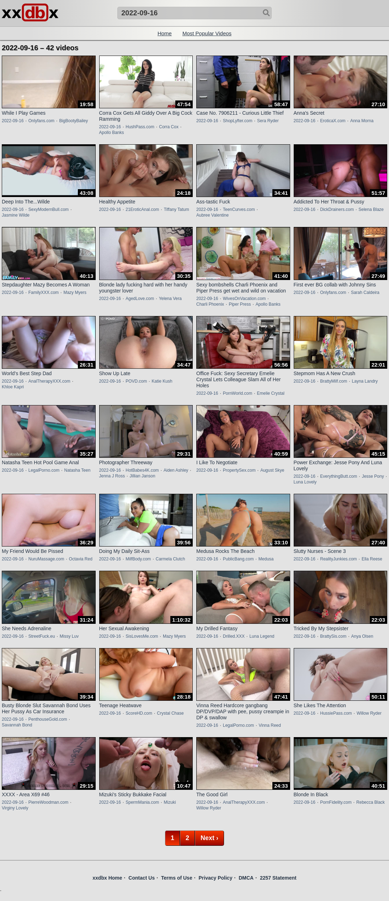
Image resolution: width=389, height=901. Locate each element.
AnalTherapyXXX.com (49, 381)
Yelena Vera (170, 298)
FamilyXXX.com (43, 292)
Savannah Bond (17, 725)
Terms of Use (176, 878)
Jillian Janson (142, 475)
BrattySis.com (333, 636)
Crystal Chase (170, 713)
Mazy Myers (74, 292)
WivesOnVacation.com (244, 298)
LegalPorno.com (43, 470)
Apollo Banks (111, 132)
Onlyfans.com (41, 120)
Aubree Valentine (212, 215)
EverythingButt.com (338, 476)
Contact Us (141, 878)
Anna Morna (361, 120)
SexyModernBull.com (48, 209)
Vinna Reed (270, 725)
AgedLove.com (140, 298)
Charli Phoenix (210, 304)
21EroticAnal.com (142, 209)
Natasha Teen (77, 470)
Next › (209, 838)
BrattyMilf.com (333, 381)
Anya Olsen (362, 636)
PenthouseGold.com (47, 719)
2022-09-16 (12, 120)
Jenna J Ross (112, 475)
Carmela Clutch (170, 558)
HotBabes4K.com (142, 470)
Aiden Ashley (176, 470)
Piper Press (240, 304)
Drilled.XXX (234, 636)
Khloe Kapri (13, 386)
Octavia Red (80, 558)
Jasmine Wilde (16, 215)
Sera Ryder (268, 120)
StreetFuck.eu (41, 636)
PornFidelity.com (335, 802)
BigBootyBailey (73, 120)
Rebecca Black (370, 802)
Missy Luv (69, 636)
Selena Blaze (371, 209)
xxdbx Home (107, 878)
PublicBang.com (238, 558)
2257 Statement (278, 878)
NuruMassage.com (46, 558)
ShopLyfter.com (237, 120)
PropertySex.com (239, 470)
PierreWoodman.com (48, 802)
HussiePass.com (336, 713)
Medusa (266, 558)
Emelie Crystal (270, 393)
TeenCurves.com (239, 209)
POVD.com (136, 381)
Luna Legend (261, 636)
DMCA (246, 878)
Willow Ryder (369, 713)
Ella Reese (372, 558)
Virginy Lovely (15, 808)
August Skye (272, 470)
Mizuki (170, 802)
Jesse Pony (373, 476)
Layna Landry (365, 381)
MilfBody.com (138, 558)
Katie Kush (162, 381)
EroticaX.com (332, 120)
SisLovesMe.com (142, 636)
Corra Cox (168, 126)
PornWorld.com (237, 393)
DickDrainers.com (337, 209)
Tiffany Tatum (176, 209)
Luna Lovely (305, 482)
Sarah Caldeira (365, 292)
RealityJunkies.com (338, 558)
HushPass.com (140, 126)
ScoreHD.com (139, 713)
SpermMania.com (142, 802)
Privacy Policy (215, 878)
